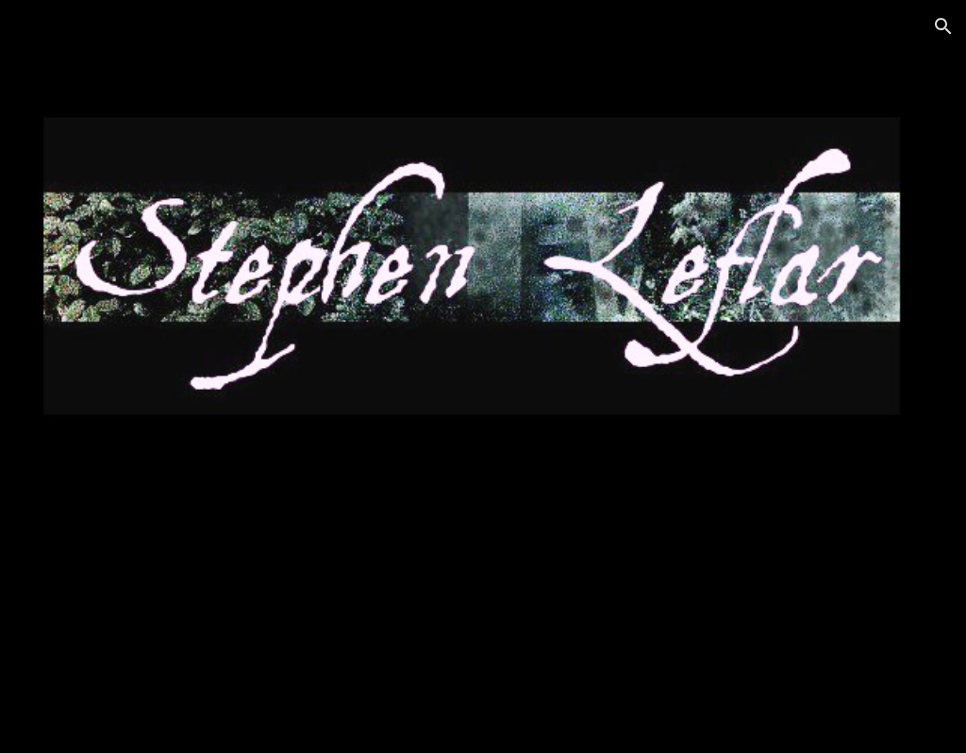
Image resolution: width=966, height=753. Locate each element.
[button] (943, 26)
